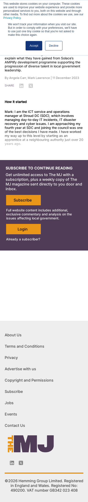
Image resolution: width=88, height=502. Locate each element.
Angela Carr (17, 78)
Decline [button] (53, 45)
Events (11, 414)
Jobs (9, 402)
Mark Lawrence (39, 78)
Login (23, 229)
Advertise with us (20, 368)
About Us (13, 335)
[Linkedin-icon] (12, 463)
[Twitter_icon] (21, 463)
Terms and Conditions (24, 346)
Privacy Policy (12, 18)
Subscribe (23, 200)
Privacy (11, 357)
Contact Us (15, 425)
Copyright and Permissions (29, 380)
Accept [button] (34, 45)
